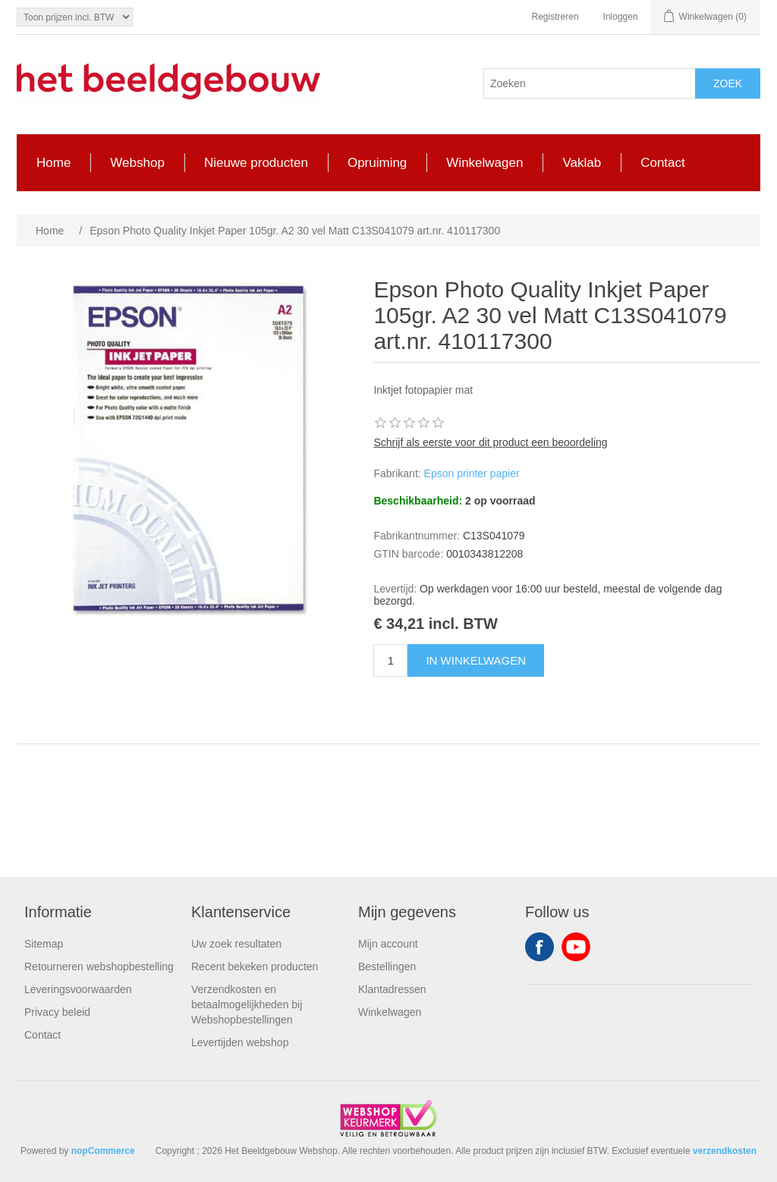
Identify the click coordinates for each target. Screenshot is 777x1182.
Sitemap (43, 944)
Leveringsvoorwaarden (78, 989)
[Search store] (589, 83)
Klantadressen (392, 989)
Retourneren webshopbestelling (99, 966)
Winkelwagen (389, 1012)
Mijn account (388, 944)
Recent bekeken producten (254, 966)
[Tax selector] (75, 17)
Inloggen (620, 16)
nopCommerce (103, 1151)
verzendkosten (725, 1151)
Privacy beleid (57, 1012)
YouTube (576, 946)
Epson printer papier (472, 473)
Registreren (555, 16)
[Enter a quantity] (390, 660)
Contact (42, 1035)
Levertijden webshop (239, 1042)
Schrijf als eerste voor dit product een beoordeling (490, 442)
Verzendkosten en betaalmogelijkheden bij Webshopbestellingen (246, 1004)
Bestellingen (387, 966)
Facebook (539, 946)
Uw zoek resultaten (236, 944)
